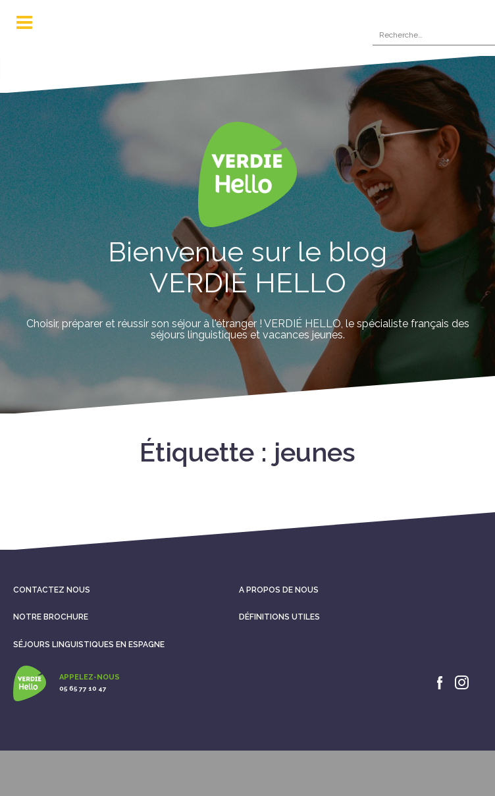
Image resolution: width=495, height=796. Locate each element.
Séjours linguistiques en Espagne (89, 644)
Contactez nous (51, 590)
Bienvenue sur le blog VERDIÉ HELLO (247, 267)
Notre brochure (50, 617)
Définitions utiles (279, 617)
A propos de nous (279, 590)
